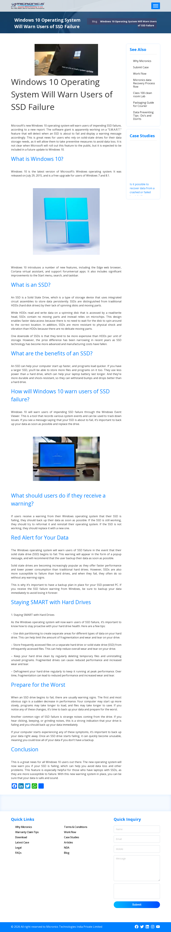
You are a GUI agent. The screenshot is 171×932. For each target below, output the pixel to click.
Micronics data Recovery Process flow (144, 83)
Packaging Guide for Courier (143, 104)
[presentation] (141, 891)
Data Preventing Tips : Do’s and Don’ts (143, 115)
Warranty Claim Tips (26, 832)
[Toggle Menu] (155, 5)
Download (21, 837)
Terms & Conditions (75, 827)
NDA (66, 847)
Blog (94, 21)
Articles (68, 842)
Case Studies (71, 837)
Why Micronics (142, 61)
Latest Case (22, 842)
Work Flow (139, 73)
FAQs (18, 852)
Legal (18, 847)
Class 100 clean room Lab (142, 94)
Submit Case (141, 67)
